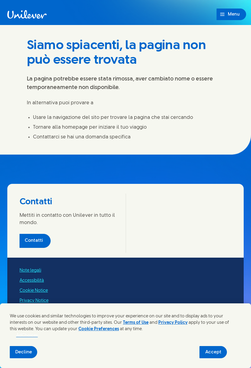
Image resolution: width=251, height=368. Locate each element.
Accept (213, 352)
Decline (23, 352)
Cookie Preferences (98, 329)
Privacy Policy (173, 322)
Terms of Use (136, 322)
